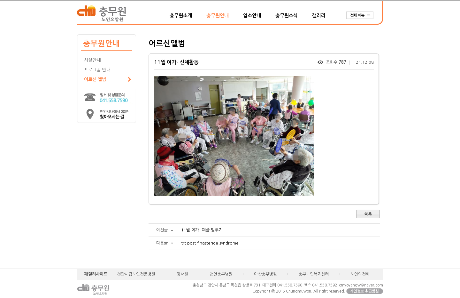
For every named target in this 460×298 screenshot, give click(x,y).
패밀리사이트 (95, 274)
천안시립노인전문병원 (136, 274)
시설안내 (92, 60)
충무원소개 (181, 15)
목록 (368, 214)
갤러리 (319, 15)
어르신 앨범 (95, 79)
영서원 (182, 274)
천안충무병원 (221, 274)
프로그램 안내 (97, 70)
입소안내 (252, 15)
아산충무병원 (265, 274)
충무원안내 (217, 15)
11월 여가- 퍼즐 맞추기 (201, 230)
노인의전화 (360, 274)
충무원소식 (286, 15)
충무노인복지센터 (313, 274)
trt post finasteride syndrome (210, 243)
